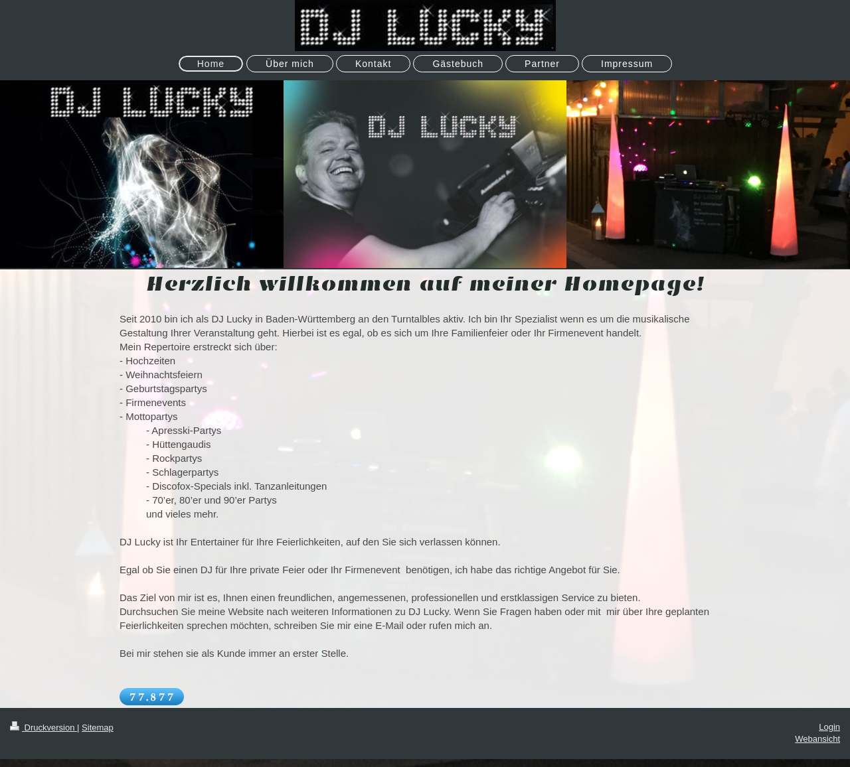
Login (829, 727)
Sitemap (98, 727)
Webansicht (817, 739)
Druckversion (43, 727)
